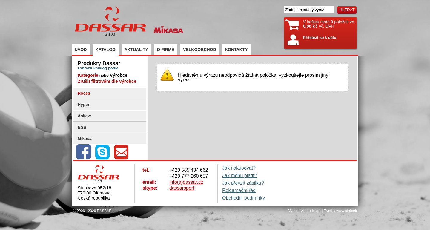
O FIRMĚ (165, 49)
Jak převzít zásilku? (243, 182)
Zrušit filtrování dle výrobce (107, 81)
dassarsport (181, 188)
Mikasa (85, 138)
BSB (82, 127)
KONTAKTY (236, 49)
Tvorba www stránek (340, 211)
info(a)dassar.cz (186, 182)
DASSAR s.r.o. (109, 211)
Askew (84, 116)
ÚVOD (81, 49)
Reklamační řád (239, 190)
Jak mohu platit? (239, 175)
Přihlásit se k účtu (319, 37)
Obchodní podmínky (243, 197)
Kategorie (88, 75)
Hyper (84, 104)
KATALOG (106, 49)
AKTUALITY (136, 49)
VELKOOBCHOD (199, 49)
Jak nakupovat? (239, 168)
